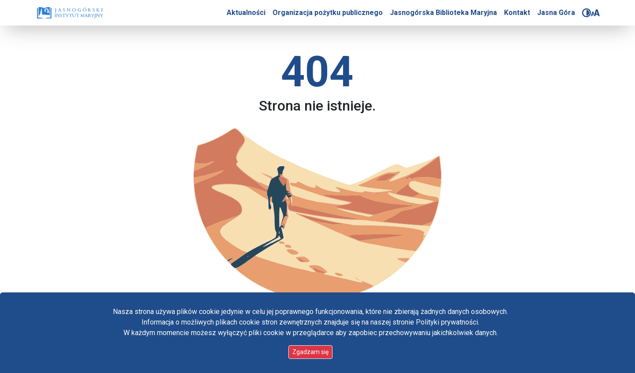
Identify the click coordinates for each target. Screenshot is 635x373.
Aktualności (246, 12)
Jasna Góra (556, 12)
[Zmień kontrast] (586, 12)
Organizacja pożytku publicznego (328, 12)
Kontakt (517, 12)
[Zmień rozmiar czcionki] (595, 12)
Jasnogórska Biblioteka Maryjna (443, 12)
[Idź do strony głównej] (70, 13)
